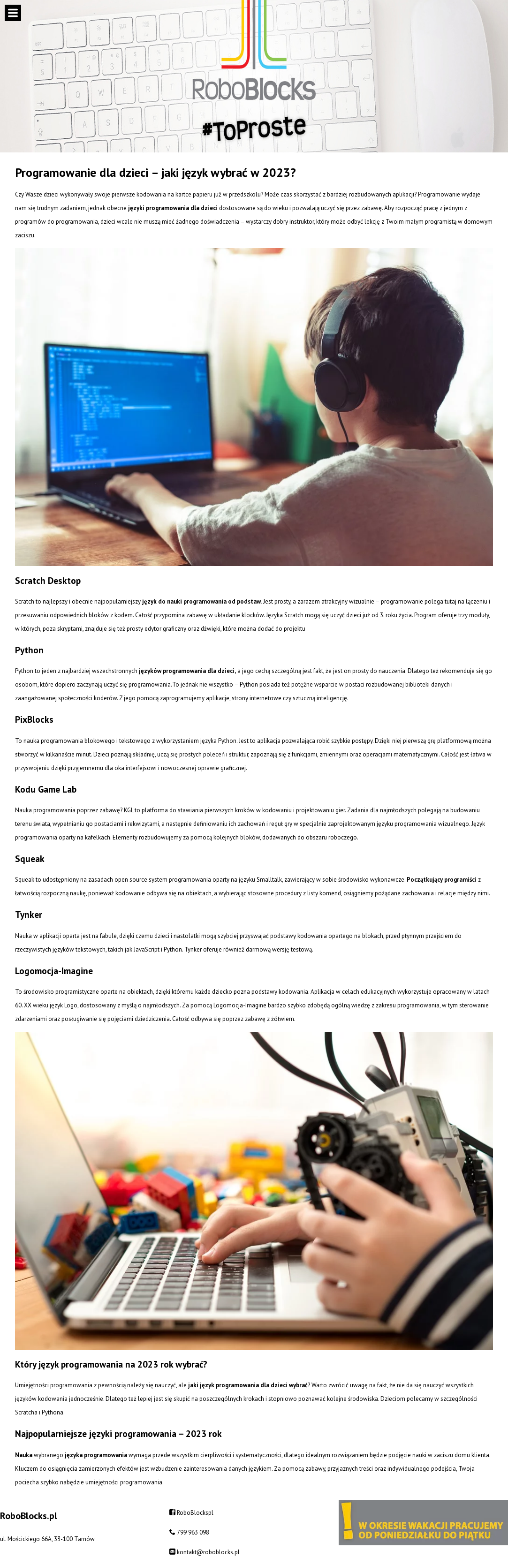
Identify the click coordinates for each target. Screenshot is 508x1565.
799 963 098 (193, 1532)
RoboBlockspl (195, 1513)
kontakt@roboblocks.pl (208, 1552)
